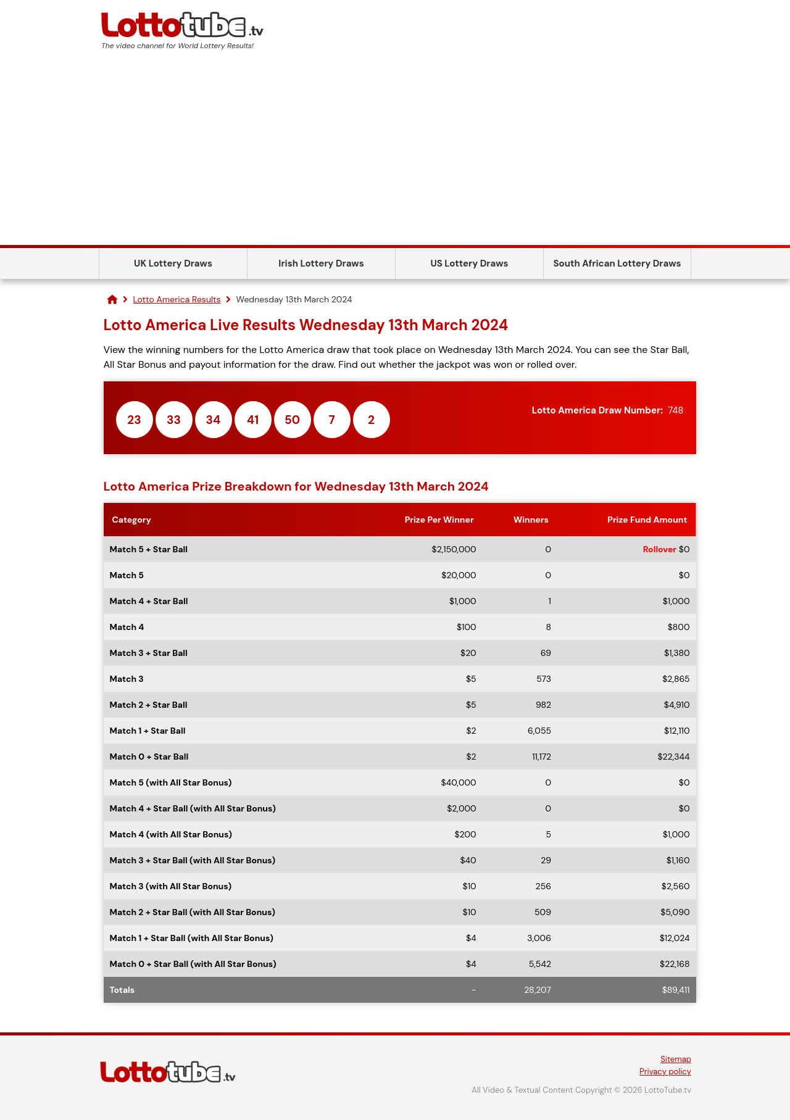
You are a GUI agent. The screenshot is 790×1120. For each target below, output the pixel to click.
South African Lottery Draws (617, 263)
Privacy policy (665, 1071)
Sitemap (675, 1059)
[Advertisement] (395, 152)
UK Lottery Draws (173, 263)
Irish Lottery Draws (321, 263)
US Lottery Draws (469, 263)
